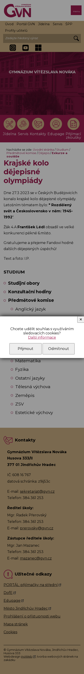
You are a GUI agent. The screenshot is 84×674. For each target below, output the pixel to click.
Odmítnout (58, 349)
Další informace (42, 337)
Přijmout (25, 349)
